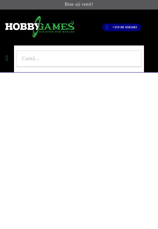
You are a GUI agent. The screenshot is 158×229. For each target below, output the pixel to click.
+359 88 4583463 (124, 27)
